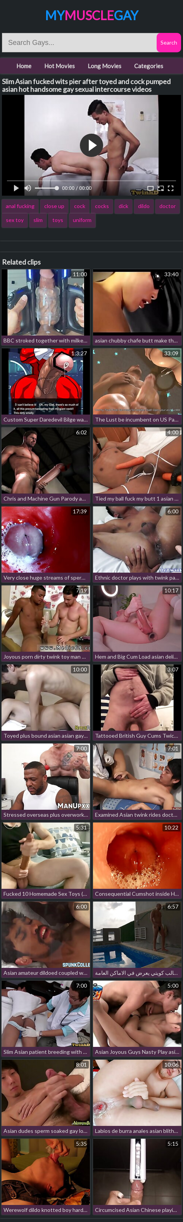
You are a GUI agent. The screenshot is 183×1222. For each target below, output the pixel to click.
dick (123, 206)
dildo (144, 206)
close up (54, 206)
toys (57, 220)
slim (38, 220)
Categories (148, 65)
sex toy (15, 220)
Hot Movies (59, 65)
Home (23, 65)
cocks (102, 206)
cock (79, 206)
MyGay (91, 15)
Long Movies (104, 65)
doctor (167, 206)
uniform (82, 220)
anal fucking (20, 206)
